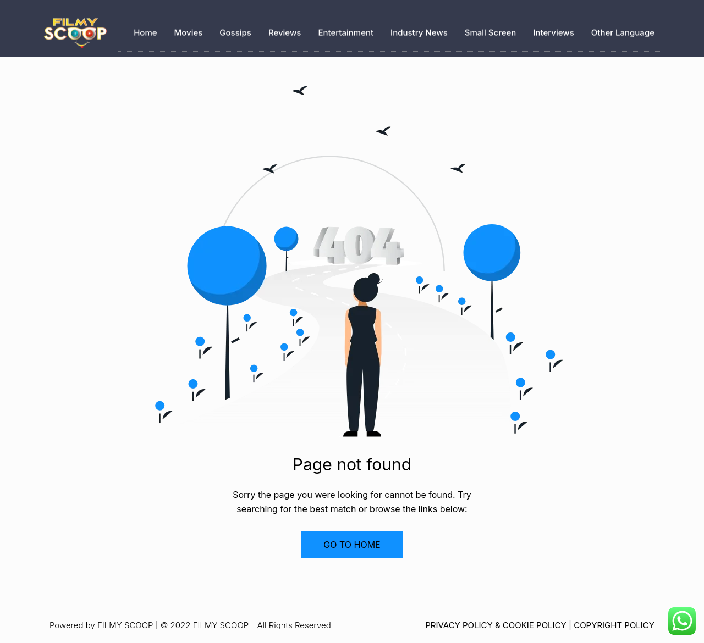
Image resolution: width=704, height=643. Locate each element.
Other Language (622, 30)
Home (145, 30)
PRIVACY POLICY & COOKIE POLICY (495, 625)
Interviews (553, 30)
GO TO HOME (351, 544)
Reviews (284, 30)
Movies (188, 30)
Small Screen (490, 30)
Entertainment (345, 30)
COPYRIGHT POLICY (614, 625)
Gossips (235, 30)
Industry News (419, 30)
